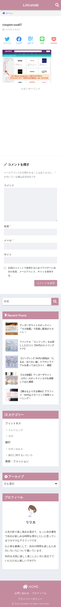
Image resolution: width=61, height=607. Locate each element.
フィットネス (13, 423)
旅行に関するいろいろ (20, 455)
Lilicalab (31, 5)
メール (9, 240)
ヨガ (10, 436)
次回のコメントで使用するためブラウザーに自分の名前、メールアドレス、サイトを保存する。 (32, 272)
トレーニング (15, 430)
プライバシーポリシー (30, 599)
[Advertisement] (30, 122)
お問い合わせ (21, 593)
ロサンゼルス (15, 449)
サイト (8, 254)
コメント (9, 185)
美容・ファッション (17, 461)
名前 (7, 226)
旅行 (7, 442)
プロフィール (39, 593)
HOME (30, 587)
